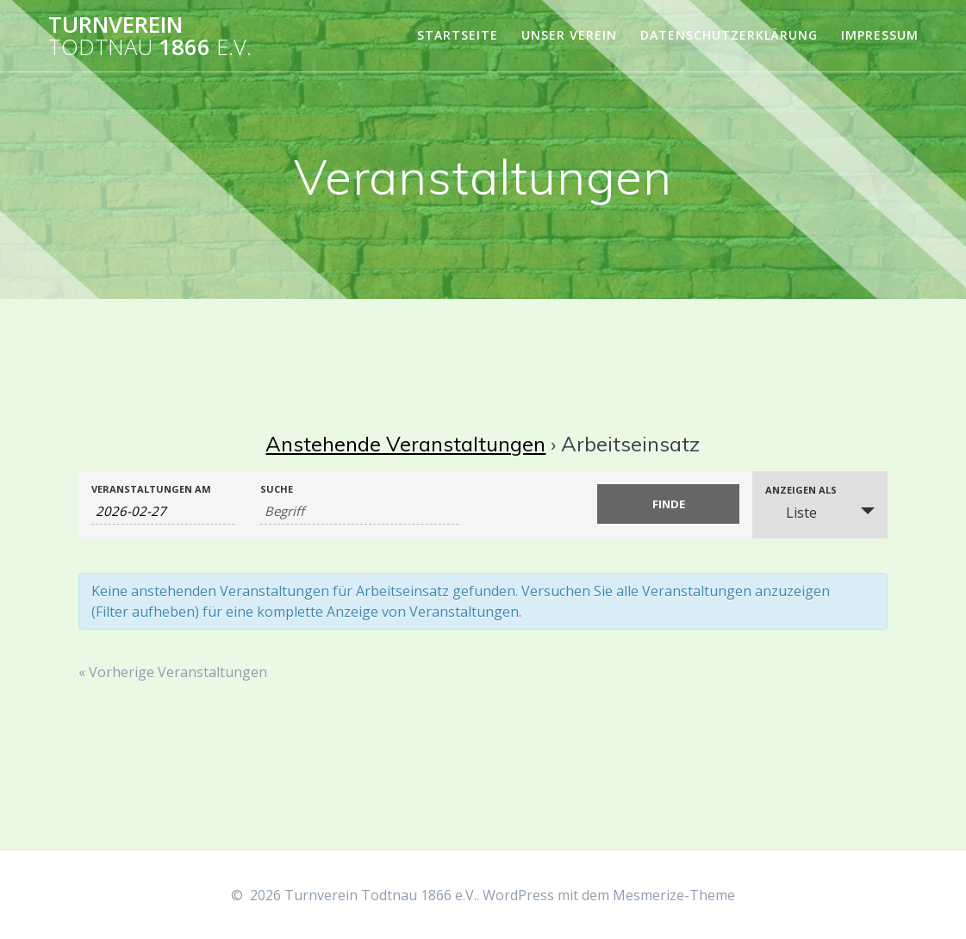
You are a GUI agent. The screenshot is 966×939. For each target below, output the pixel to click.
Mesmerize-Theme (674, 895)
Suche (276, 489)
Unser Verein (569, 35)
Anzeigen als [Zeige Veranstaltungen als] (801, 489)
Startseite (457, 35)
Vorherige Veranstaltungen (172, 671)
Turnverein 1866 (150, 36)
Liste (791, 512)
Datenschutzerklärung (729, 35)
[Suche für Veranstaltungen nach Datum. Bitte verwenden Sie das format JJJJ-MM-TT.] (162, 511)
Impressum (880, 35)
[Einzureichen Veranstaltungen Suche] (668, 504)
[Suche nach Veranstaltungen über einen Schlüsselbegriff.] (359, 511)
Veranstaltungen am (151, 489)
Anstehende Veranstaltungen (405, 444)
